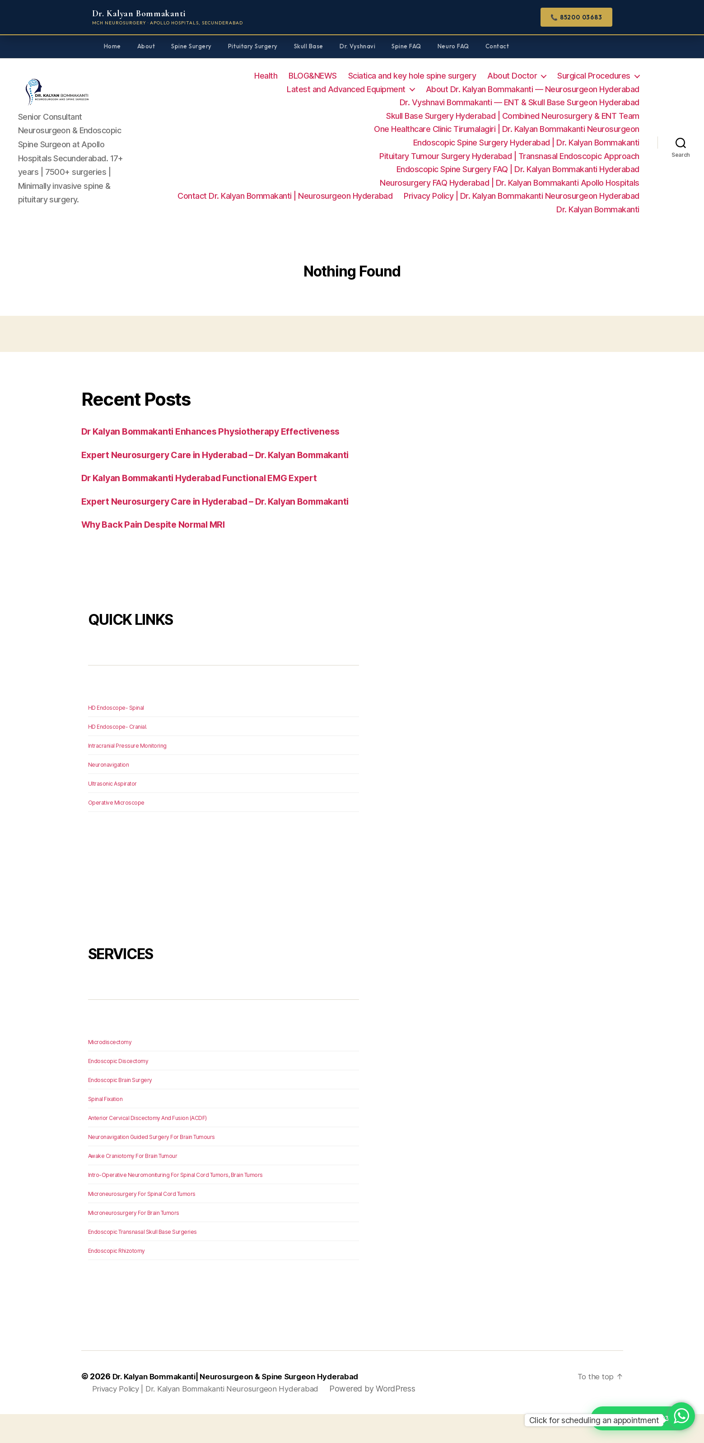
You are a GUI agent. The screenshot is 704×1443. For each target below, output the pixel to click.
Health (265, 75)
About (146, 46)
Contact (497, 46)
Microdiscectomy (110, 1070)
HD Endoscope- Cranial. (117, 755)
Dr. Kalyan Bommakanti (597, 209)
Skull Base (308, 46)
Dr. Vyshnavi (357, 46)
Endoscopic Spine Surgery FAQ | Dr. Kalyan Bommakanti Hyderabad (517, 169)
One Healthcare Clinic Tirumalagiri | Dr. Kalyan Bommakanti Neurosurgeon (506, 129)
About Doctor (512, 75)
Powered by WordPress (386, 1417)
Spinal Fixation (105, 1127)
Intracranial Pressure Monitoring (127, 774)
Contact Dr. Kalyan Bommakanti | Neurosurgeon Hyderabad (284, 196)
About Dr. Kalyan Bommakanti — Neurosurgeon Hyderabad (532, 89)
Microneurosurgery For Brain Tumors (133, 1241)
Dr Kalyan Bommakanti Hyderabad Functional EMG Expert (210, 492)
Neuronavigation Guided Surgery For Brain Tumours (151, 1165)
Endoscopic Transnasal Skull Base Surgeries (142, 1260)
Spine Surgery (191, 46)
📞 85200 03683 (576, 17)
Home (112, 46)
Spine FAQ (406, 46)
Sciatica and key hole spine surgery (412, 75)
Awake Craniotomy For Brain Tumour (132, 1184)
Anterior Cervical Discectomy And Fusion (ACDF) (147, 1146)
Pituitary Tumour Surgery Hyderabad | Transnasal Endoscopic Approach (509, 156)
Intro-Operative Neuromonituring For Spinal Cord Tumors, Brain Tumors (175, 1203)
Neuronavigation (108, 793)
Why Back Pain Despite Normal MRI (159, 552)
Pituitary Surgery (253, 46)
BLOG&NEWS (313, 75)
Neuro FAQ (453, 46)
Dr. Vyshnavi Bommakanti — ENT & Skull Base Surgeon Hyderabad (519, 102)
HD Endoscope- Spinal (116, 736)
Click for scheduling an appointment (594, 1420)
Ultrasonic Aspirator (112, 812)
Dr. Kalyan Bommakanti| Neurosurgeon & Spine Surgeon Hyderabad (244, 1405)
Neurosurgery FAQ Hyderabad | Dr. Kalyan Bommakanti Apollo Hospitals (509, 182)
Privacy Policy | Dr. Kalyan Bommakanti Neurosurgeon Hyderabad (521, 196)
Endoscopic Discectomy (118, 1089)
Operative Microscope (116, 831)
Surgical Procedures (593, 75)
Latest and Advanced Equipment (346, 89)
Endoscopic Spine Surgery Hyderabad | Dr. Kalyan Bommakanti (526, 142)
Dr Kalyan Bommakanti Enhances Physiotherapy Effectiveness (221, 431)
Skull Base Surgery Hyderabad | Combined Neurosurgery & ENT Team (512, 116)
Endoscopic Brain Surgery (120, 1108)
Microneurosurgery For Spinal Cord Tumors (142, 1222)
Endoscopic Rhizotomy (116, 1279)
